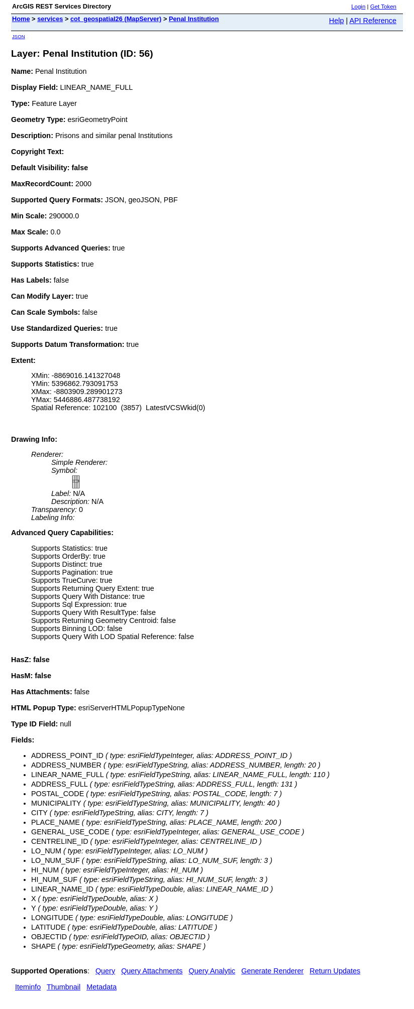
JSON (18, 36)
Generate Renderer (272, 971)
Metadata (101, 987)
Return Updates (334, 971)
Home (21, 19)
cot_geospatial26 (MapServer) (115, 19)
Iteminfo (28, 987)
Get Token (383, 7)
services (50, 19)
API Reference (372, 21)
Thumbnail (63, 987)
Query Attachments (151, 971)
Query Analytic (212, 971)
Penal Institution (194, 19)
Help (336, 21)
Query (105, 971)
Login (358, 7)
